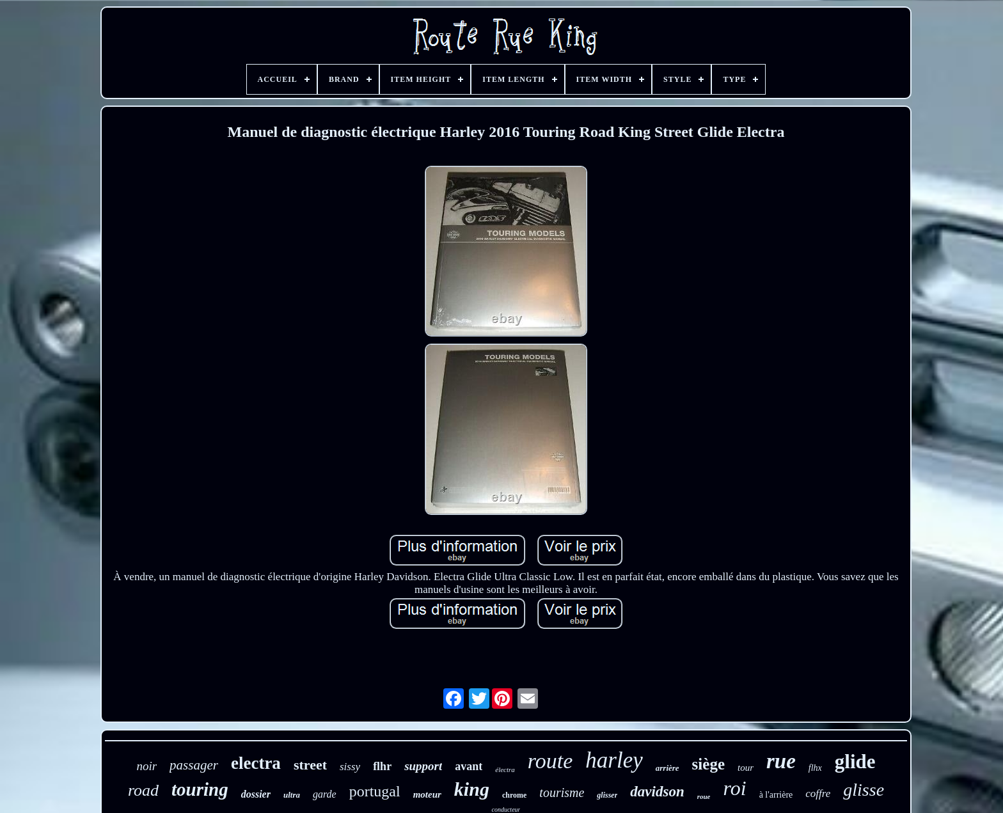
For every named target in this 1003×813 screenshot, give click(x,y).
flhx (815, 768)
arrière (667, 768)
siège (708, 764)
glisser (607, 795)
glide (855, 761)
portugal (374, 791)
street (310, 765)
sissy (350, 767)
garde (324, 794)
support (423, 766)
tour (746, 767)
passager (194, 765)
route (550, 761)
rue (781, 761)
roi (734, 788)
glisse (863, 790)
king (471, 789)
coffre (817, 793)
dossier (256, 794)
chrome (514, 795)
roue (704, 796)
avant (468, 766)
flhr (382, 766)
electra (256, 763)
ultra (291, 795)
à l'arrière (776, 795)
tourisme (561, 792)
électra (505, 769)
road (143, 790)
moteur (427, 794)
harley (613, 760)
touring (199, 789)
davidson (657, 792)
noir (146, 766)
